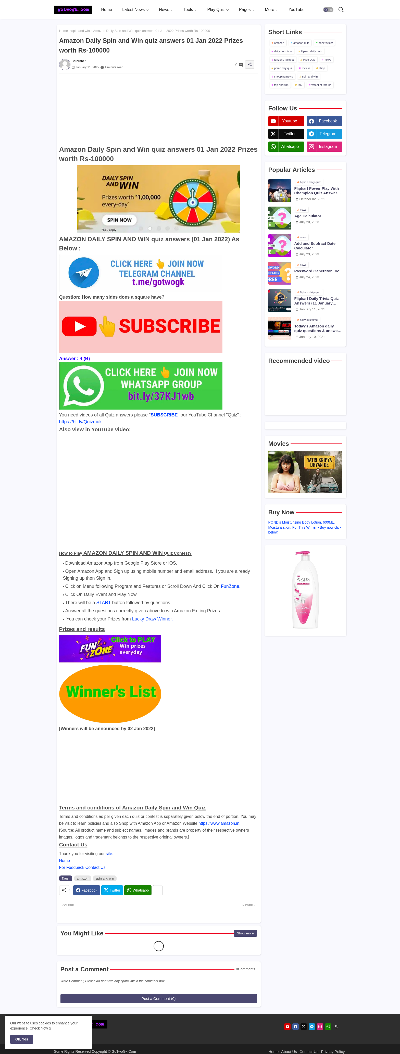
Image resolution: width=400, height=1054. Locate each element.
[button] (328, 9)
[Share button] (158, 890)
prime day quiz (283, 68)
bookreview (325, 42)
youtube (289, 121)
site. (109, 854)
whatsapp (289, 146)
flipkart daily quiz (311, 51)
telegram (328, 134)
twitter (290, 134)
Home (106, 9)
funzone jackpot (284, 59)
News (164, 9)
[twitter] (304, 1026)
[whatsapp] (328, 1026)
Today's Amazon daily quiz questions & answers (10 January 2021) (317, 328)
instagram (328, 146)
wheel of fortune (321, 84)
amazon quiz (301, 42)
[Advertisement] (158, 109)
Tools (188, 9)
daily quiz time (283, 51)
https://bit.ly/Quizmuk (80, 421)
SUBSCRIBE (164, 414)
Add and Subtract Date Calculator (315, 245)
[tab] (106, 9)
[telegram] (312, 1026)
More (269, 9)
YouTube (297, 9)
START (103, 602)
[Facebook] (86, 890)
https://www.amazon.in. (219, 823)
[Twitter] (112, 890)
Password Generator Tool (317, 271)
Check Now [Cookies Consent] (39, 1028)
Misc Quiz (309, 59)
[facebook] (295, 1026)
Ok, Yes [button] (21, 1039)
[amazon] (336, 1026)
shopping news (283, 76)
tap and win (281, 84)
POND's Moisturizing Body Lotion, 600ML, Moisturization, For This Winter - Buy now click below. (305, 527)
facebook (328, 121)
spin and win (80, 31)
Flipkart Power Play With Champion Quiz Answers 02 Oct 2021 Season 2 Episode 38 (316, 190)
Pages (245, 9)
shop (322, 68)
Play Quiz (216, 9)
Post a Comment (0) (158, 998)
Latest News (133, 9)
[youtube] (287, 1026)
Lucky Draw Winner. (152, 618)
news (327, 59)
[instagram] (320, 1026)
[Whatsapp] (138, 890)
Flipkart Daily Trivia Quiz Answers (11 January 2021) (316, 301)
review (306, 68)
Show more (245, 933)
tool (300, 84)
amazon (83, 878)
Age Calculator (307, 216)
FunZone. (231, 586)
